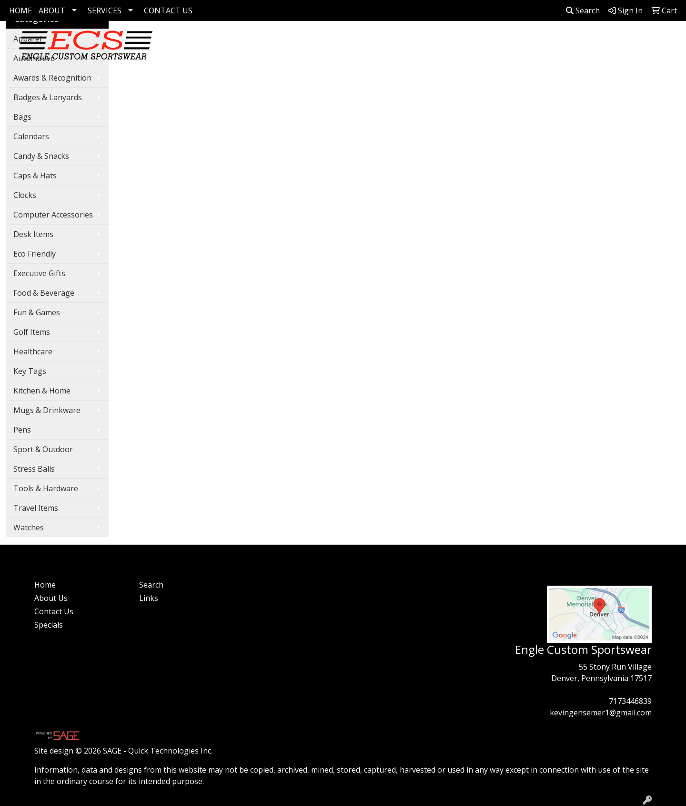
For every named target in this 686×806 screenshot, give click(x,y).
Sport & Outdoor (43, 449)
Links (148, 598)
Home (45, 584)
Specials (48, 625)
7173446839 (630, 701)
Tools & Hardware (45, 488)
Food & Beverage (43, 293)
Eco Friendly (34, 253)
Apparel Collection (428, 42)
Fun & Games (36, 312)
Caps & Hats (35, 175)
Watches (28, 527)
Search (583, 10)
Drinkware (521, 42)
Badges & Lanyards (47, 97)
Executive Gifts (39, 273)
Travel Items (35, 508)
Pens (564, 42)
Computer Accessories (53, 214)
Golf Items (294, 42)
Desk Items (33, 234)
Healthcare (32, 351)
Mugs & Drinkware (47, 410)
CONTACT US (168, 10)
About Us (51, 598)
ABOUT (52, 10)
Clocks (24, 195)
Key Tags (29, 371)
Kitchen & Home (42, 390)
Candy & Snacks (41, 156)
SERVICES (104, 10)
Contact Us (53, 611)
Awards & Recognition (52, 77)
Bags (477, 42)
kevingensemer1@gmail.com (601, 712)
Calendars (31, 136)
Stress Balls (34, 469)
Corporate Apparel (354, 42)
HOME (20, 10)
